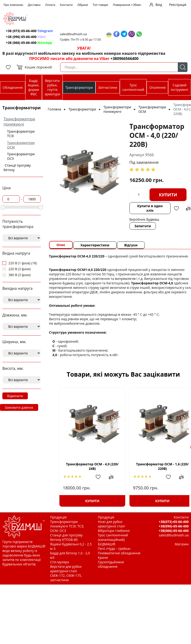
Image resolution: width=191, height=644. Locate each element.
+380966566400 (125, 58)
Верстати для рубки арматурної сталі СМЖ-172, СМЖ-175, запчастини (66, 573)
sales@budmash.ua (73, 34)
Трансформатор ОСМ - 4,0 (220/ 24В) (90, 466)
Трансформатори (79, 87)
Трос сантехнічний (133, 87)
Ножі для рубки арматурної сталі (111, 523)
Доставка (34, 5)
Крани (103, 557)
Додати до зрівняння (188, 208)
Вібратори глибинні (114, 530)
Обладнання (13, 87)
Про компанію (13, 5)
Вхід (158, 4)
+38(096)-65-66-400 (174, 526)
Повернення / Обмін (127, 5)
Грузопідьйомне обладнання (111, 564)
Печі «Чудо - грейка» (114, 548)
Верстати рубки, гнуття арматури (52, 87)
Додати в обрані (176, 208)
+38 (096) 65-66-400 (26, 36)
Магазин (182, 544)
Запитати (142, 226)
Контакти (66, 5)
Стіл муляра (59, 562)
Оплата (50, 5)
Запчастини (107, 87)
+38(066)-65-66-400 (174, 530)
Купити (168, 195)
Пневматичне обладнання (119, 553)
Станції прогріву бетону (17, 167)
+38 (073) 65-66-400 (29, 31)
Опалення (157, 87)
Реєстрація (177, 4)
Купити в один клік (150, 208)
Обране (82, 5)
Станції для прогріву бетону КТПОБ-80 (66, 537)
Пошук (182, 67)
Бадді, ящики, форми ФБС (33, 87)
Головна (54, 109)
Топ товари (100, 5)
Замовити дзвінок (19, 407)
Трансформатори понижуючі (19, 121)
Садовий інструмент (179, 87)
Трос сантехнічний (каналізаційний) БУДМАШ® (113, 539)
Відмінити (15, 396)
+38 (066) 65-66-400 (29, 42)
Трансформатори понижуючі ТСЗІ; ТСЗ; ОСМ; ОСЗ (67, 526)
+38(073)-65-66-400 (174, 521)
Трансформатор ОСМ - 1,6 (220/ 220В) (156, 466)
